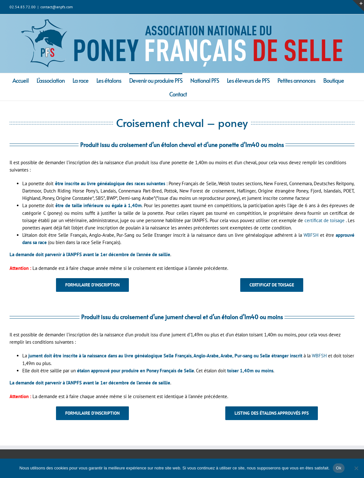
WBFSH (311, 235)
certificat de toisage (324, 220)
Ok (338, 468)
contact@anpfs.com (56, 6)
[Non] (356, 468)
